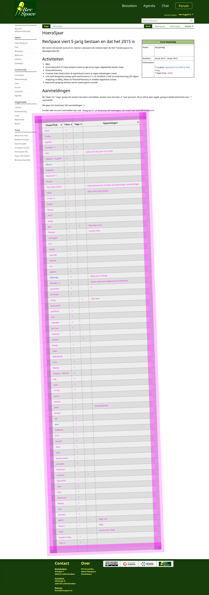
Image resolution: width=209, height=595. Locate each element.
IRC (93, 110)
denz (57, 424)
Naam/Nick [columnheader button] (52, 125)
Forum (184, 6)
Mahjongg (54, 277)
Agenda (149, 5)
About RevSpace (88, 571)
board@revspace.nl (63, 590)
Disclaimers (86, 574)
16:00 (169, 73)
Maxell (49, 164)
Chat (165, 5)
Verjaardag (171, 42)
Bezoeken (129, 5)
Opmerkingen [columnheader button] (110, 123)
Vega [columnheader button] (76, 124)
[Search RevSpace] (167, 20)
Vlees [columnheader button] (67, 124)
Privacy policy (87, 569)
